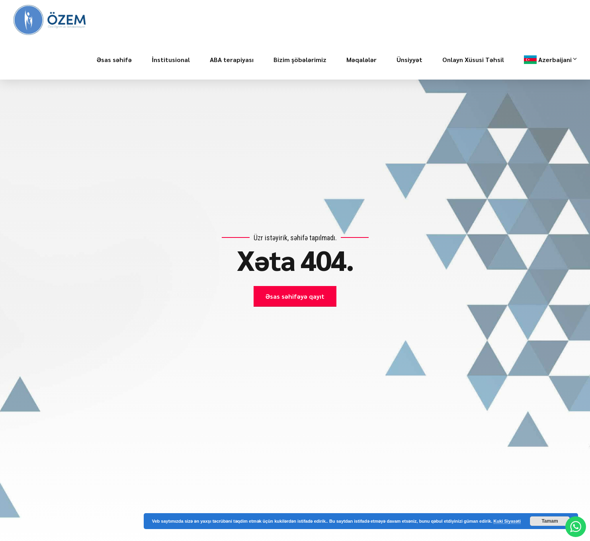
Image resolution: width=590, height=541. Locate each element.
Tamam (549, 521)
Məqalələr (361, 59)
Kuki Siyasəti (507, 521)
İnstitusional (171, 59)
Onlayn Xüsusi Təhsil (473, 59)
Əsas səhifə (114, 59)
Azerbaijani (558, 60)
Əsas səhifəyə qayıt (295, 296)
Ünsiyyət (409, 59)
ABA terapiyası (232, 59)
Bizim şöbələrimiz (300, 59)
